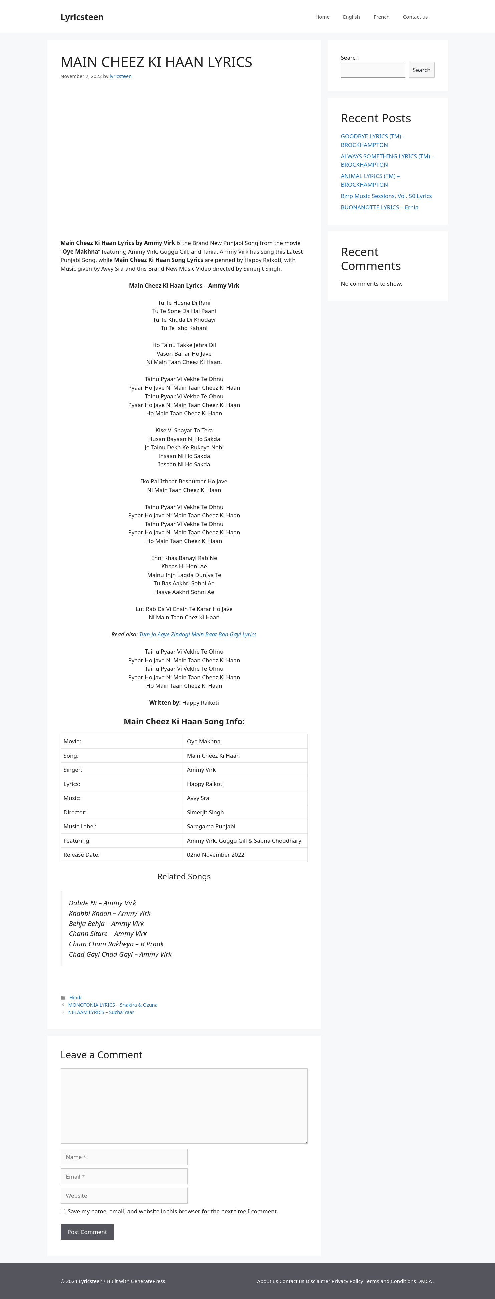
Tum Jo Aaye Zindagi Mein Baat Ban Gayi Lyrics (197, 634)
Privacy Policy (347, 1281)
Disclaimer (318, 1281)
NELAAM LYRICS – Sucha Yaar (101, 1012)
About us (267, 1281)
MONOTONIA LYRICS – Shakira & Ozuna (113, 1005)
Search (350, 57)
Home (322, 16)
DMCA (424, 1281)
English (351, 16)
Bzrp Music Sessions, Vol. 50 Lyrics (386, 196)
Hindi (75, 997)
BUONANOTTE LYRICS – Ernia (380, 207)
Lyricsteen (82, 16)
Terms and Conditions (390, 1281)
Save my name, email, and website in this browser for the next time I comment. (173, 1211)
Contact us (415, 16)
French (382, 16)
